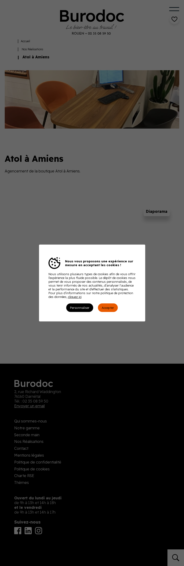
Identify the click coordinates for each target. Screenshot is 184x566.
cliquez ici (75, 297)
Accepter (108, 308)
